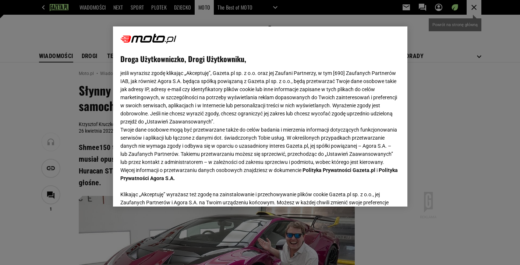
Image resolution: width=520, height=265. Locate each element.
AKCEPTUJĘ (375, 192)
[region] (260, 116)
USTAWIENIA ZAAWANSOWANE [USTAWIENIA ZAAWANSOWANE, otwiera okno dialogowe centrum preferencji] (168, 192)
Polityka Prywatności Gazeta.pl (339, 170)
